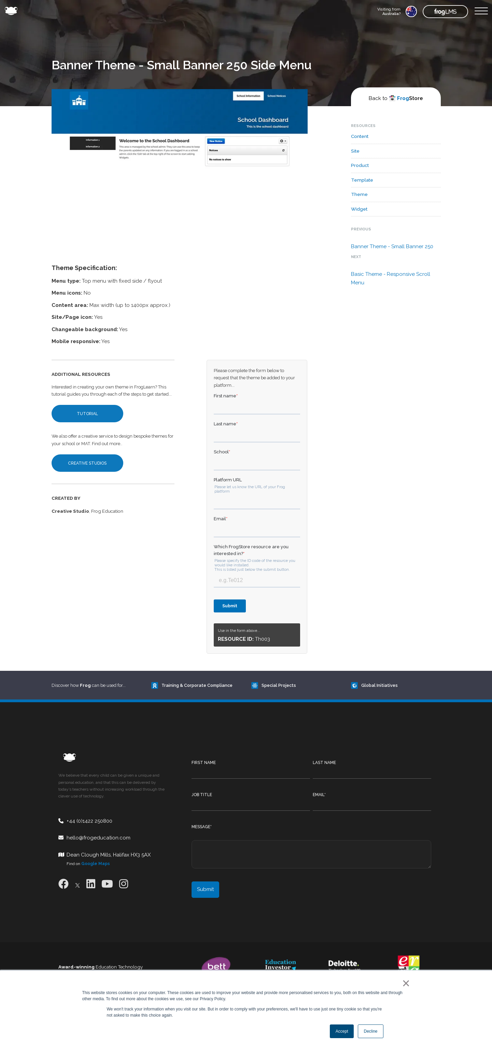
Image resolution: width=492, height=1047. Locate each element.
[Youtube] (107, 884)
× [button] (404, 983)
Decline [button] (370, 1031)
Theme (359, 194)
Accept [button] (342, 1031)
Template (362, 180)
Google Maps (95, 863)
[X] (77, 884)
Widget (359, 209)
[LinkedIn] (90, 884)
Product (360, 165)
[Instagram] (123, 884)
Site (355, 151)
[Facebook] (63, 884)
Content (359, 136)
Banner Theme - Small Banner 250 (392, 246)
